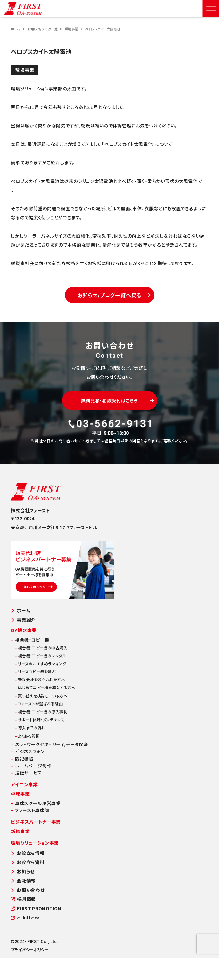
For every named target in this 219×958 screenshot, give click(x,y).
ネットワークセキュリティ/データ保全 (49, 744)
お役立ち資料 (27, 862)
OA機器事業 (23, 630)
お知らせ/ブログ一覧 (42, 28)
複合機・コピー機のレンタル (40, 655)
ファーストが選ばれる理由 (39, 703)
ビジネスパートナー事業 (36, 821)
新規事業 (20, 831)
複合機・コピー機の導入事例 (41, 711)
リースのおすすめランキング (40, 663)
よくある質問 (27, 735)
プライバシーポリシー (30, 949)
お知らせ (23, 871)
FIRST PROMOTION (36, 908)
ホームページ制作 (31, 765)
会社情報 (23, 880)
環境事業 (71, 28)
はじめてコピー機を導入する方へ (45, 687)
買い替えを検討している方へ (41, 695)
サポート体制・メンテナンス (39, 719)
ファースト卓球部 (30, 810)
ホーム (15, 28)
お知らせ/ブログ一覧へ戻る (114, 295)
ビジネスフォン (27, 751)
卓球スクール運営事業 (35, 803)
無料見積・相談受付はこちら (117, 400)
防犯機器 (22, 758)
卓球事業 (20, 793)
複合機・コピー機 (30, 640)
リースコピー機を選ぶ (35, 671)
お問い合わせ (27, 890)
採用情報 (23, 899)
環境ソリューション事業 (35, 842)
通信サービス (26, 772)
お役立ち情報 (27, 853)
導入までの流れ (30, 727)
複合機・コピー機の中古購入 (41, 647)
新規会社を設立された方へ (40, 679)
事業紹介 (23, 619)
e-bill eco (25, 917)
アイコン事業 (24, 784)
